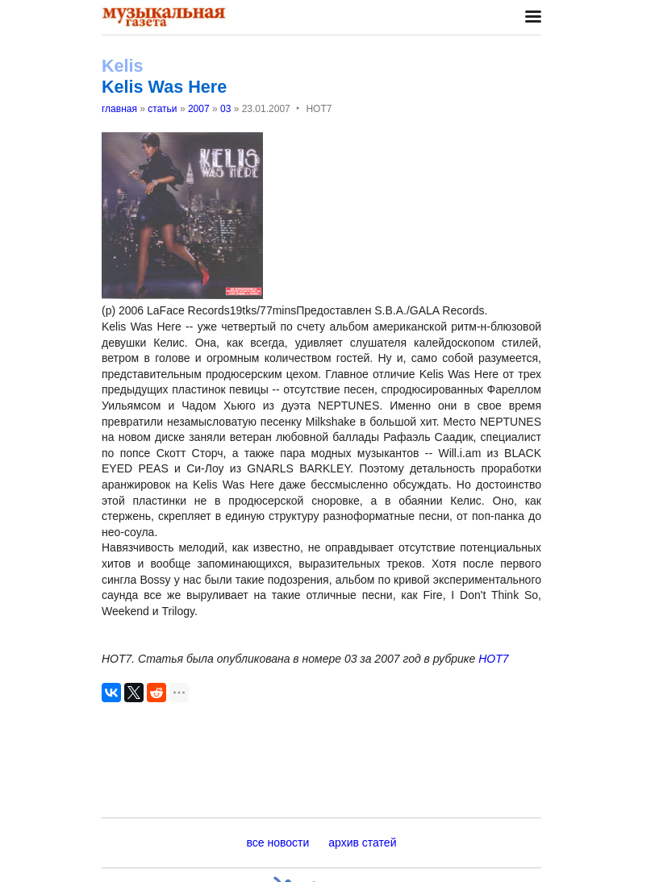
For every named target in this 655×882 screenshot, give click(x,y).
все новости (278, 842)
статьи (162, 108)
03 (225, 108)
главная (119, 108)
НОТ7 (493, 658)
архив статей (362, 842)
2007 (199, 108)
